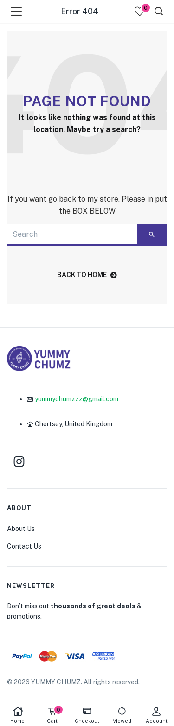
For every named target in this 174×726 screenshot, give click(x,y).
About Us (21, 528)
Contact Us (24, 546)
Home (17, 715)
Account (156, 715)
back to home (87, 274)
